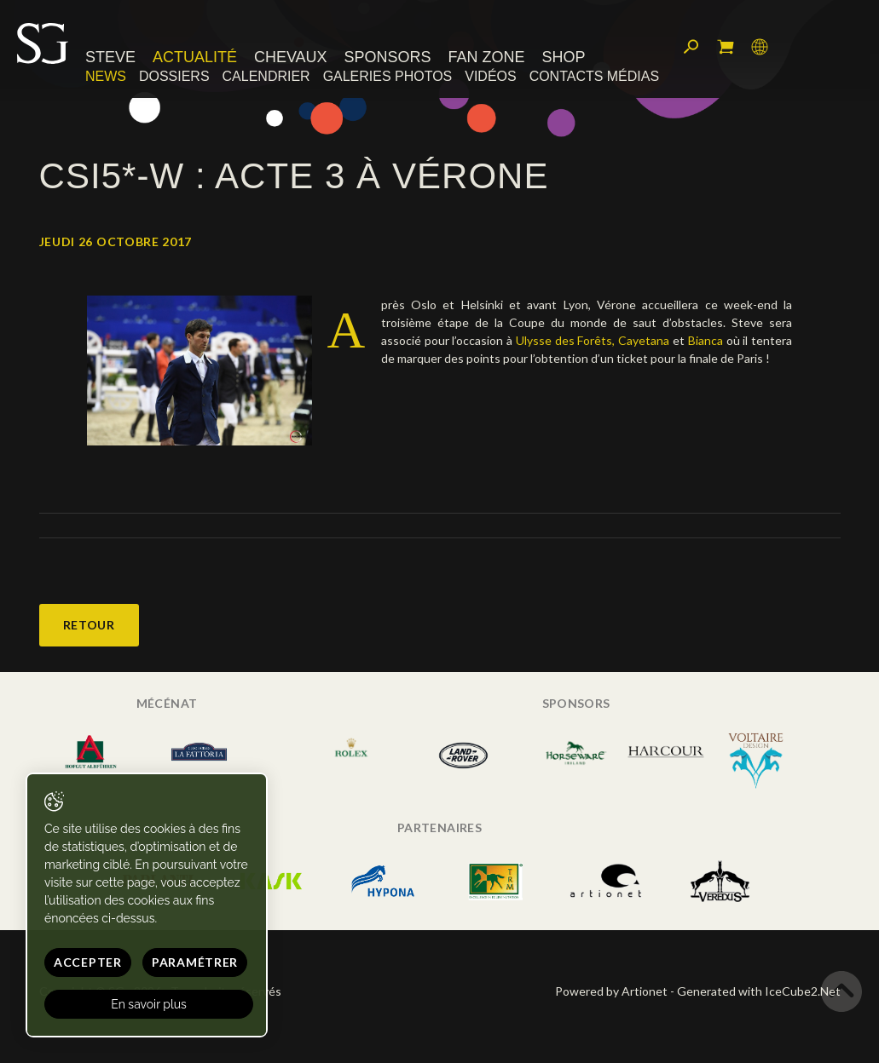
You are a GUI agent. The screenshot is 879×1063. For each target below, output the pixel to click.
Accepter (88, 962)
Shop (563, 57)
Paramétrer (195, 962)
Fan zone (486, 57)
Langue (759, 46)
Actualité (195, 57)
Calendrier (266, 76)
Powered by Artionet (611, 991)
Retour (89, 625)
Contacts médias (594, 76)
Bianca (705, 340)
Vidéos (490, 76)
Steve (110, 57)
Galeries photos (388, 76)
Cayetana (643, 340)
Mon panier (725, 46)
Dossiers (174, 76)
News (105, 76)
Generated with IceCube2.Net (759, 991)
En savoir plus (149, 1004)
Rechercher (691, 46)
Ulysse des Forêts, (566, 340)
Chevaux (290, 57)
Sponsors (387, 57)
